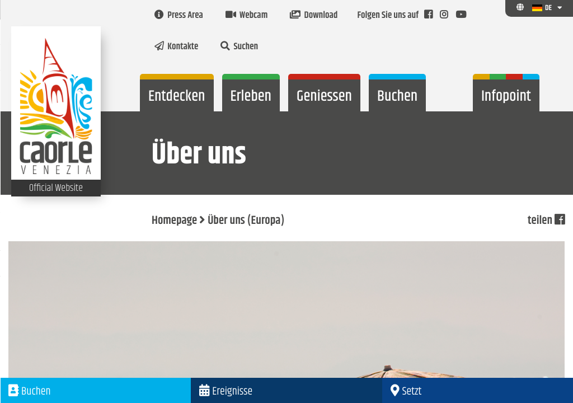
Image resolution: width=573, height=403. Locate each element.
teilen (546, 221)
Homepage (174, 221)
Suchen (239, 47)
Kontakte (176, 47)
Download (313, 15)
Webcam (246, 15)
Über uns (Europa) (246, 221)
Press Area (178, 15)
